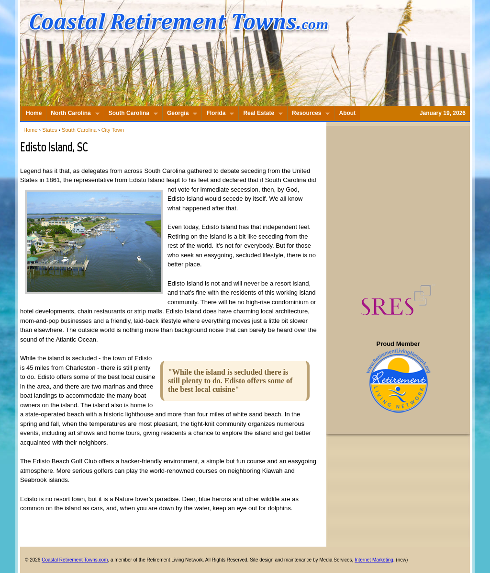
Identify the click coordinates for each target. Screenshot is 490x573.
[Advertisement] (399, 205)
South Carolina (79, 130)
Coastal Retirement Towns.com (75, 559)
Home (30, 130)
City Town (112, 130)
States (49, 130)
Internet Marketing (374, 559)
